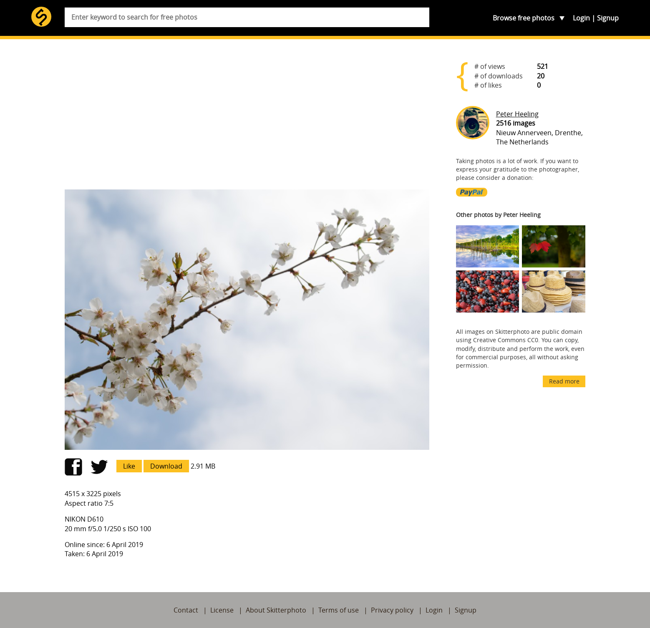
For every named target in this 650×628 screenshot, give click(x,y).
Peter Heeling (517, 114)
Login (581, 18)
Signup (608, 18)
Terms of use (338, 610)
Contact (186, 610)
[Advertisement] (247, 117)
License (222, 610)
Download (166, 466)
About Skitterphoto (276, 610)
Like (129, 466)
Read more (564, 381)
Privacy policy (392, 610)
